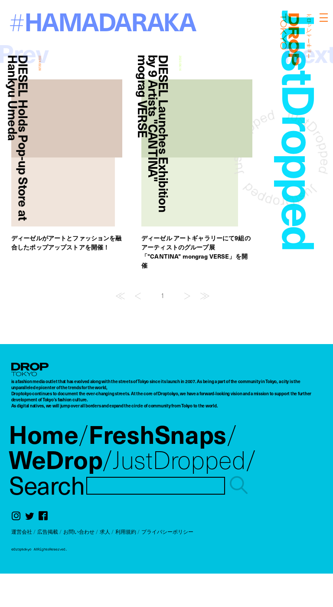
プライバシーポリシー (167, 531)
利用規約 (125, 531)
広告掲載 (47, 531)
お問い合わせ (79, 531)
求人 (105, 531)
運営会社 (21, 531)
